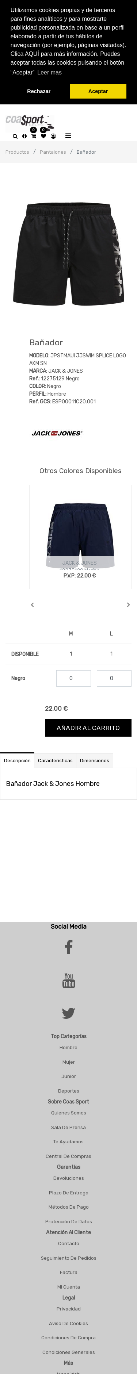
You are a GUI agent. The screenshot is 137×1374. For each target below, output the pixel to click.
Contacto (68, 1243)
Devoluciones (68, 1177)
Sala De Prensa (68, 1126)
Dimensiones (94, 760)
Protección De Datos (68, 1221)
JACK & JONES (79, 562)
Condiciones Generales (68, 1351)
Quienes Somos (68, 1112)
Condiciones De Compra (68, 1337)
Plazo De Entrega (68, 1192)
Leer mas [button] (49, 72)
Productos (17, 151)
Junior (68, 1075)
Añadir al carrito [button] (88, 727)
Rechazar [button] (38, 91)
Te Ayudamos (68, 1141)
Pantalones (53, 151)
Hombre (68, 1046)
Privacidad (69, 1308)
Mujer (68, 1061)
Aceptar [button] (98, 91)
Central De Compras (68, 1155)
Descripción (17, 760)
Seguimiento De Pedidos (68, 1257)
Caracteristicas (55, 760)
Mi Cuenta (68, 1286)
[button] (32, 604)
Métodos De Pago (69, 1206)
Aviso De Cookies (68, 1322)
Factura (68, 1271)
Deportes (68, 1090)
